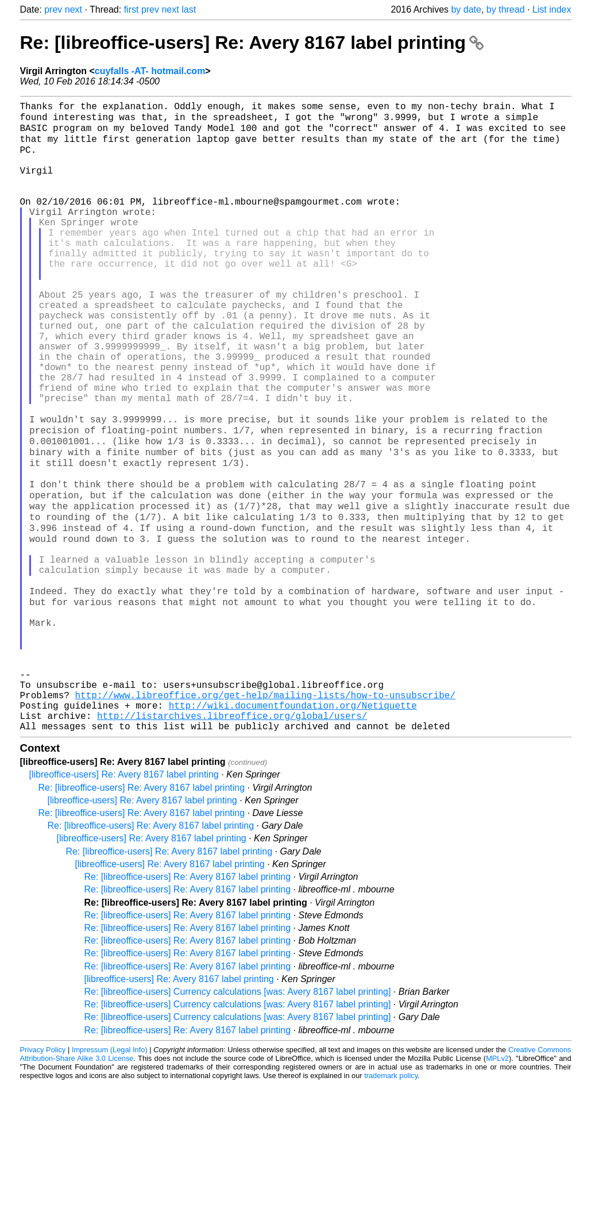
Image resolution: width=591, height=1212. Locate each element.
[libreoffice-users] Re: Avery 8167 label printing (124, 902)
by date (466, 9)
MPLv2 (497, 1186)
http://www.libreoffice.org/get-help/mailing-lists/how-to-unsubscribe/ (265, 815)
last (188, 9)
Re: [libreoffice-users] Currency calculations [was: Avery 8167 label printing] (237, 1119)
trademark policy (391, 1203)
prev (53, 9)
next (73, 9)
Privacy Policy (43, 1177)
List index (551, 9)
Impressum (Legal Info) (110, 1177)
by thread (505, 9)
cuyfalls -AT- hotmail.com (150, 71)
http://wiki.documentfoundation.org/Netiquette (293, 828)
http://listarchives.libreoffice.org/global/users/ (232, 840)
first (131, 9)
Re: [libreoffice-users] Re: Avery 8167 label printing (252, 42)
